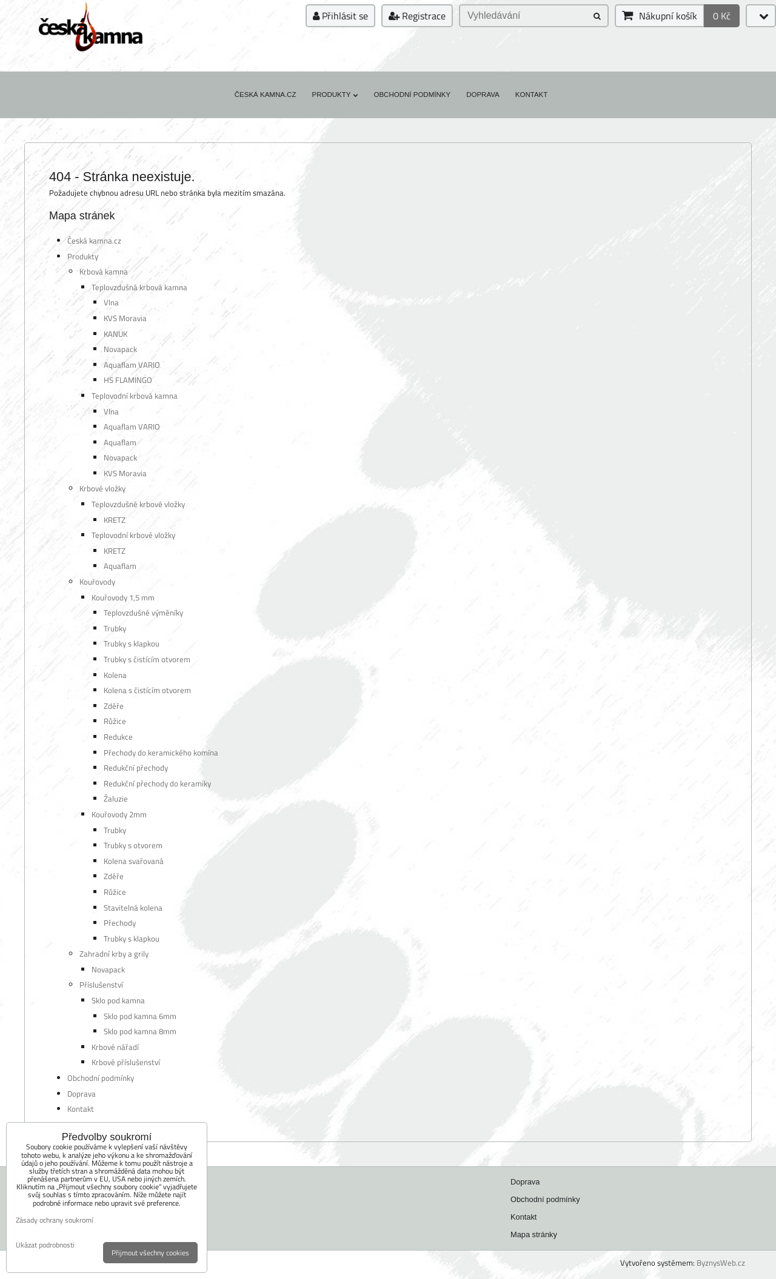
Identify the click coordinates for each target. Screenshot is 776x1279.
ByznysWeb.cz (721, 1263)
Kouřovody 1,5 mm (123, 597)
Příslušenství (101, 984)
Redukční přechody (136, 768)
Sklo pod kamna (118, 1000)
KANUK (115, 334)
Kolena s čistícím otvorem (147, 690)
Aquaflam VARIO (132, 365)
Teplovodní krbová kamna (135, 396)
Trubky (115, 628)
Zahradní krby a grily (114, 954)
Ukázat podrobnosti (45, 1245)
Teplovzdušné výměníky (143, 612)
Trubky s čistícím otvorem (147, 659)
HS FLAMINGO (128, 380)
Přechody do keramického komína (161, 752)
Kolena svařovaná (134, 861)
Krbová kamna (103, 271)
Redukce (118, 737)
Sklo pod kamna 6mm (140, 1016)
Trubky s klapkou (131, 643)
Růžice (115, 721)
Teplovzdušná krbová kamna (139, 287)
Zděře (114, 706)
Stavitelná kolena (133, 908)
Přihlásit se (340, 15)
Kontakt (531, 94)
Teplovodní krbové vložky (133, 535)
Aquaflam (120, 442)
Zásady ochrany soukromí (54, 1220)
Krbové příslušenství (126, 1062)
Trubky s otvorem (133, 845)
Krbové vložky (102, 488)
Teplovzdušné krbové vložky (138, 504)
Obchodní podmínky (411, 94)
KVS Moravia (125, 318)
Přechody (120, 923)
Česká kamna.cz (265, 94)
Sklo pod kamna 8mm (140, 1031)
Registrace (417, 15)
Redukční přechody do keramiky (157, 783)
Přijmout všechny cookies (150, 1252)
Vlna (111, 302)
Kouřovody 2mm (119, 814)
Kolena (115, 675)
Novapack (120, 349)
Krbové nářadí (115, 1047)
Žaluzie (116, 798)
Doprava (483, 94)
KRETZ (114, 520)
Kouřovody (97, 582)
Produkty (335, 94)
